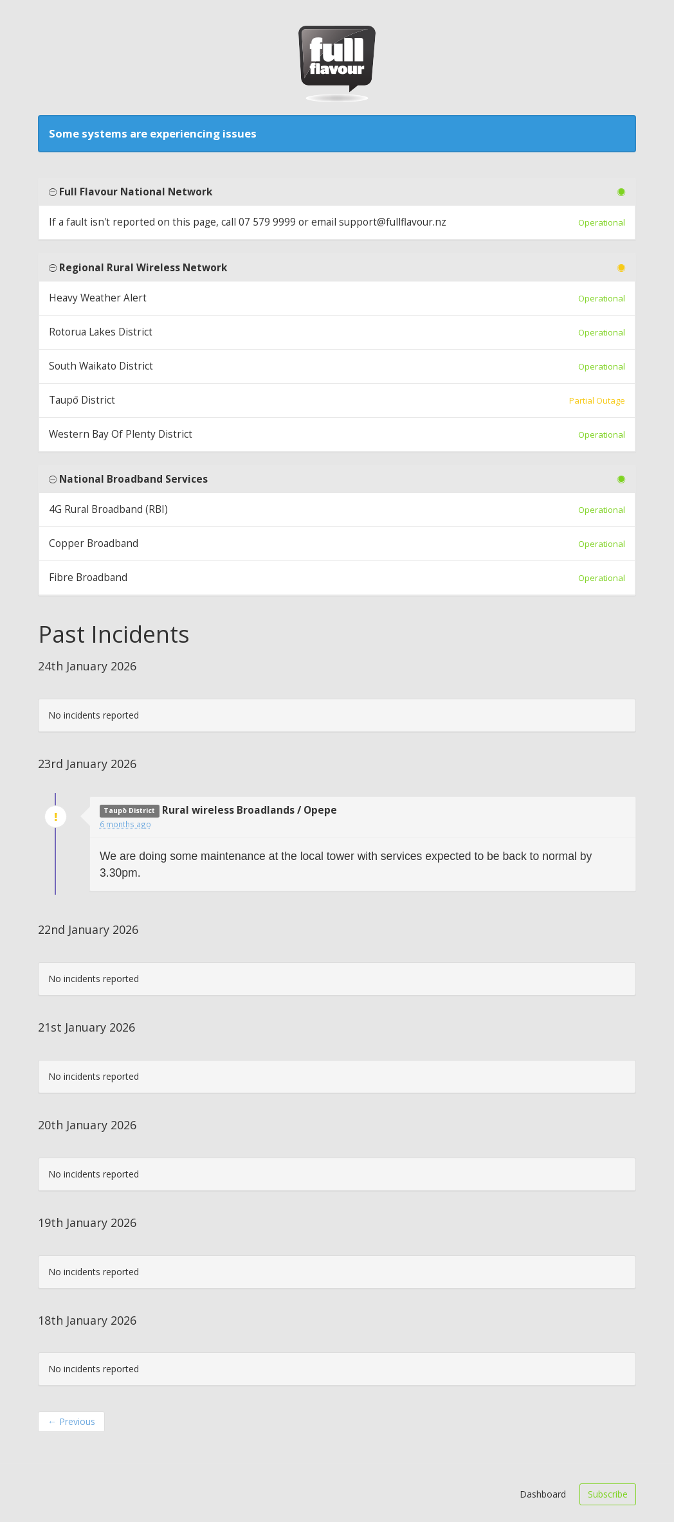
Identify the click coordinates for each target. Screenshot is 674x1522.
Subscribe (608, 1494)
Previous (71, 1421)
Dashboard (543, 1494)
